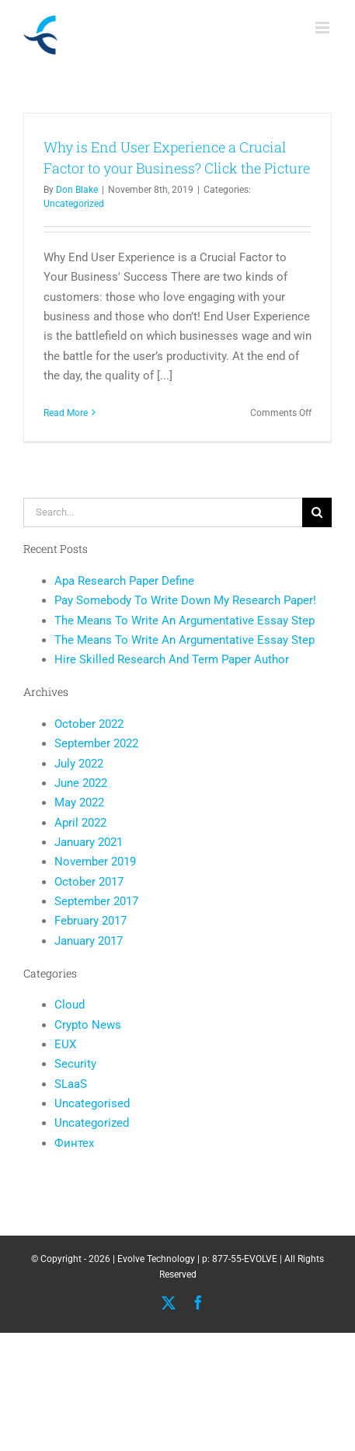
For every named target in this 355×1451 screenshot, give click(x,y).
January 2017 (88, 941)
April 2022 (80, 823)
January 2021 (88, 842)
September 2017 (96, 901)
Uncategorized (74, 203)
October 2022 (89, 724)
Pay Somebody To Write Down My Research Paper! (185, 600)
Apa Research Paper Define (124, 581)
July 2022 (78, 764)
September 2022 (96, 743)
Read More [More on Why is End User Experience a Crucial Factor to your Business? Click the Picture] (66, 412)
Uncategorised (92, 1103)
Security (75, 1064)
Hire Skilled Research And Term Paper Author (171, 659)
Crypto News (87, 1025)
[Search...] (162, 512)
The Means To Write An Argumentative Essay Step (184, 621)
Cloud (69, 1005)
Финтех (74, 1143)
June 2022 (80, 783)
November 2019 (95, 862)
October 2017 (89, 882)
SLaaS (70, 1084)
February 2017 (90, 921)
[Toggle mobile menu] (323, 27)
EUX (65, 1044)
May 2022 (79, 802)
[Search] (317, 512)
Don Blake (77, 189)
